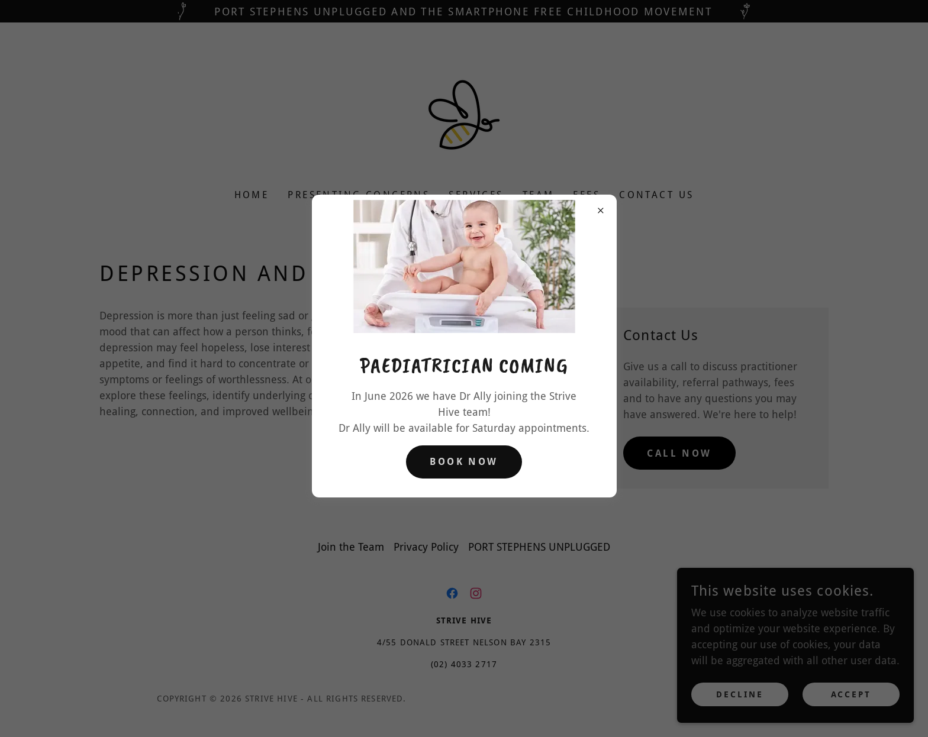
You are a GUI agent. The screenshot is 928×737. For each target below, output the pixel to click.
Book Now (464, 461)
